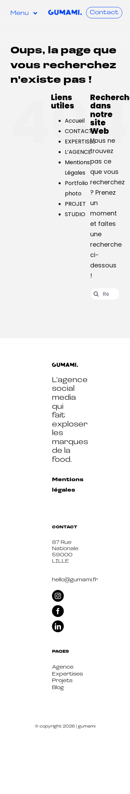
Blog (58, 687)
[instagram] (58, 596)
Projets (62, 680)
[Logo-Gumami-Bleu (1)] (65, 12)
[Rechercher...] (105, 294)
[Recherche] (96, 294)
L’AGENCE (78, 152)
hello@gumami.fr (75, 580)
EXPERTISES (80, 141)
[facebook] (58, 611)
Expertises (67, 674)
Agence (62, 667)
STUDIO (75, 214)
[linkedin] (58, 626)
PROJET (75, 204)
